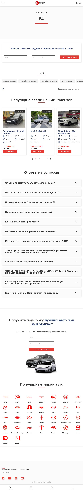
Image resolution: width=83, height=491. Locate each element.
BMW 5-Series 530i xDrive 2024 (67, 132)
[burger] (3, 3)
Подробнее (10, 151)
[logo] (40, 3)
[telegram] (3, 478)
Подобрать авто (69, 57)
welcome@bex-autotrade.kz (41, 482)
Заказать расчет (41, 350)
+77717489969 (5, 472)
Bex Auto (39, 13)
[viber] (16, 478)
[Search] (80, 3)
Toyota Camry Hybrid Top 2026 (13, 132)
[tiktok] (9, 478)
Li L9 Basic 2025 (38, 131)
